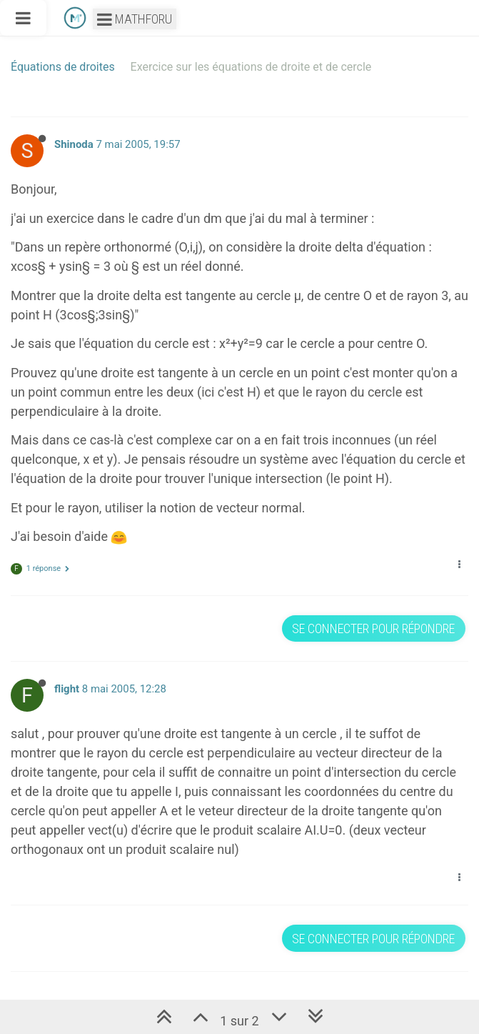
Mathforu (134, 18)
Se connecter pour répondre (373, 628)
